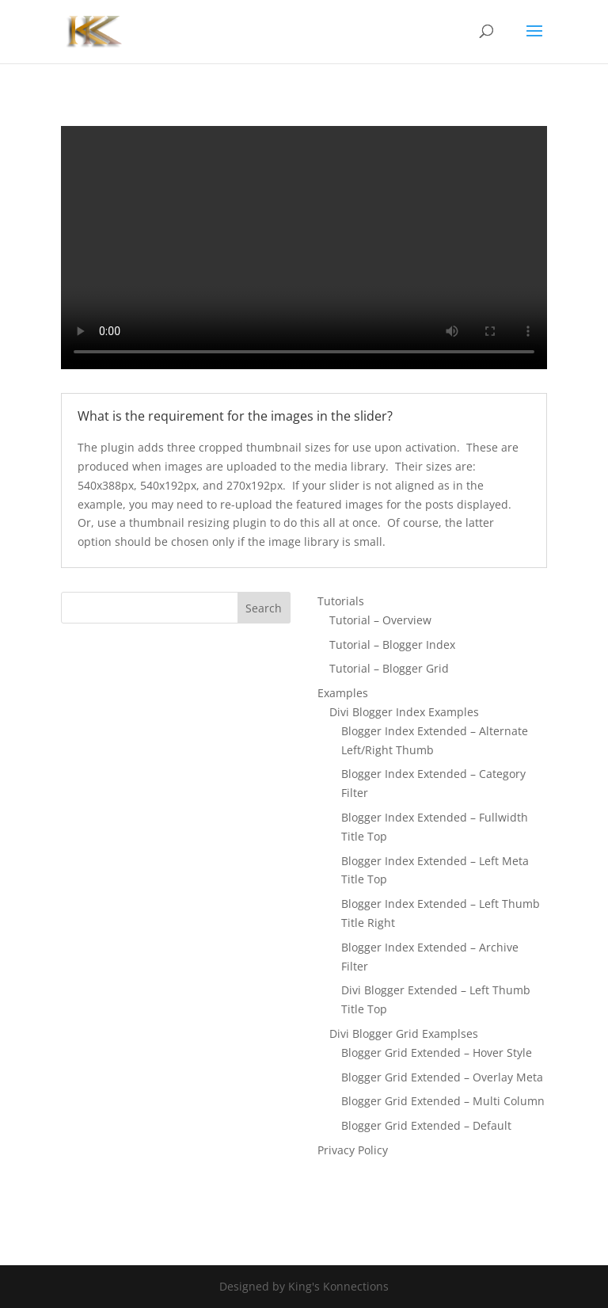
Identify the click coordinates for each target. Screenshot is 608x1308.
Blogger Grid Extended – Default (426, 1125)
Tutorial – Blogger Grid (389, 668)
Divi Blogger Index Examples (404, 711)
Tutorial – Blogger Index (392, 644)
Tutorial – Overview (380, 619)
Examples (342, 692)
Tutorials (340, 600)
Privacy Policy (352, 1149)
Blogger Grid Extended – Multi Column (443, 1100)
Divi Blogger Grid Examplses (403, 1033)
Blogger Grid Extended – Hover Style (436, 1052)
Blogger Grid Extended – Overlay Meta (442, 1077)
